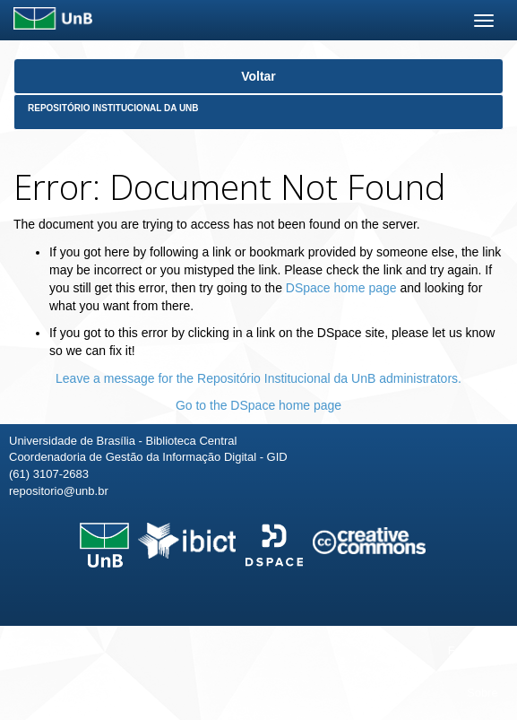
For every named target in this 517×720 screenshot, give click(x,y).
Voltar (258, 76)
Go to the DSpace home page (258, 405)
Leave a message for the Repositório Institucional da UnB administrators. (258, 378)
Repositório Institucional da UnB (113, 108)
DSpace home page (341, 288)
